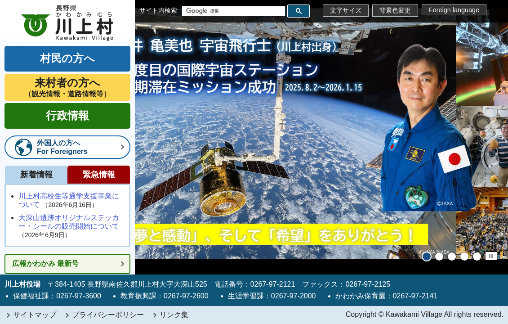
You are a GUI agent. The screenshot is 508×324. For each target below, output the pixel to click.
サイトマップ (34, 315)
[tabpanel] (321, 137)
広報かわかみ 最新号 (45, 263)
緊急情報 (99, 174)
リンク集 (174, 315)
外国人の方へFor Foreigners (62, 147)
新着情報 (36, 174)
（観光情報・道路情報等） (67, 87)
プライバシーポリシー (108, 315)
